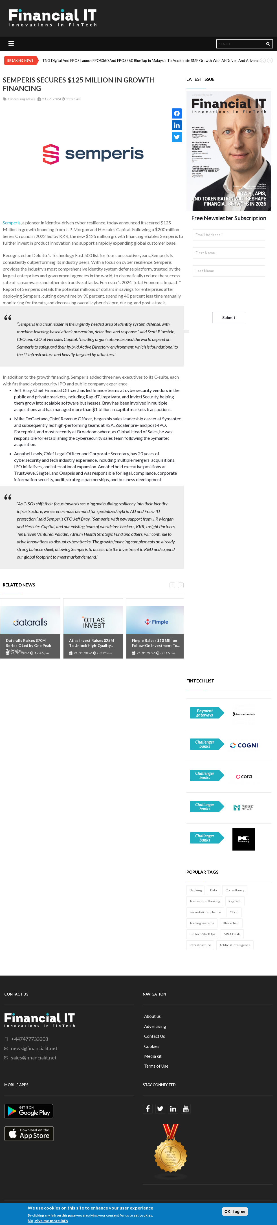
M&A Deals (232, 934)
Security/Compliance (205, 912)
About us (152, 1016)
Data (213, 890)
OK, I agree (235, 1211)
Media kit (153, 1056)
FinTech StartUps (202, 934)
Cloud (234, 912)
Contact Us (154, 1036)
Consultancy (234, 890)
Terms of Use (156, 1065)
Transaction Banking (205, 901)
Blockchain (231, 923)
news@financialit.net (34, 1048)
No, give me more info (48, 1220)
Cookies (151, 1046)
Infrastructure (200, 945)
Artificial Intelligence (234, 945)
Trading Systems (202, 923)
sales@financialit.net (34, 1057)
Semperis (12, 222)
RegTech (234, 901)
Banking (196, 890)
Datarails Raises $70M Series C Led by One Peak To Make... (28, 645)
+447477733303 (29, 1039)
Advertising (155, 1026)
